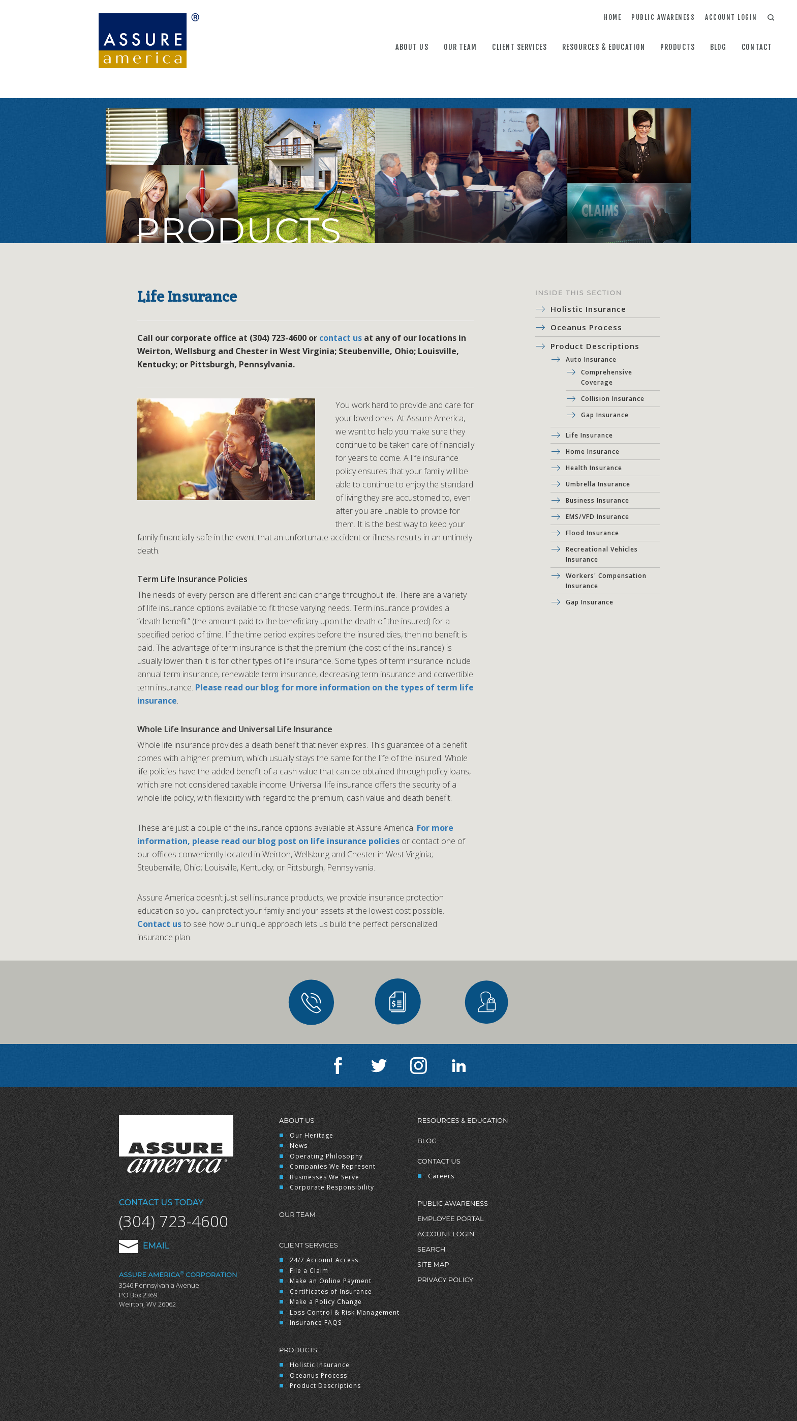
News (299, 1145)
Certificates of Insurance (331, 1291)
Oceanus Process (586, 327)
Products (677, 47)
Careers (441, 1176)
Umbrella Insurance (598, 484)
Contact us (159, 924)
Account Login (731, 17)
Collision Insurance (613, 398)
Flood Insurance (592, 533)
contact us (340, 337)
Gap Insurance (605, 415)
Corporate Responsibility (332, 1187)
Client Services (519, 47)
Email (144, 1246)
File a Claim (309, 1270)
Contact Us (439, 1161)
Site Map (433, 1264)
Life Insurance (589, 435)
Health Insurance (594, 467)
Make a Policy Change (326, 1301)
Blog (718, 47)
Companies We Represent (333, 1166)
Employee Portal (450, 1218)
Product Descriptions (594, 346)
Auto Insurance (591, 359)
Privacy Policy (445, 1279)
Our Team (460, 47)
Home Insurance (593, 451)
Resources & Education (603, 47)
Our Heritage (311, 1135)
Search (431, 1249)
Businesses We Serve (324, 1177)
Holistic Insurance (588, 309)
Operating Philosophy (326, 1156)
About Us (411, 47)
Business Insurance (597, 500)
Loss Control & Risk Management (345, 1312)
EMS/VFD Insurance (597, 516)
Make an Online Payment (331, 1281)
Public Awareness (663, 17)
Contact (757, 47)
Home (612, 17)
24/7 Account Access (324, 1260)
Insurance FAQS (316, 1322)
